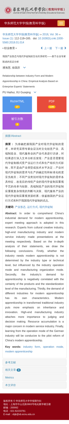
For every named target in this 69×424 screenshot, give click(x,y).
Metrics (9, 377)
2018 (45, 34)
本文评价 (10, 385)
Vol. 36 (54, 34)
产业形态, (21, 207)
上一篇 (46, 48)
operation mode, (53, 346)
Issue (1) (8, 38)
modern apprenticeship (18, 351)
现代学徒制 (46, 207)
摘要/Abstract (13, 135)
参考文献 (10, 362)
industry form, (33, 346)
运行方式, (33, 207)
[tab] (34, 136)
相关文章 (13, 369)
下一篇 (60, 48)
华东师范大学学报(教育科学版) (24, 23)
